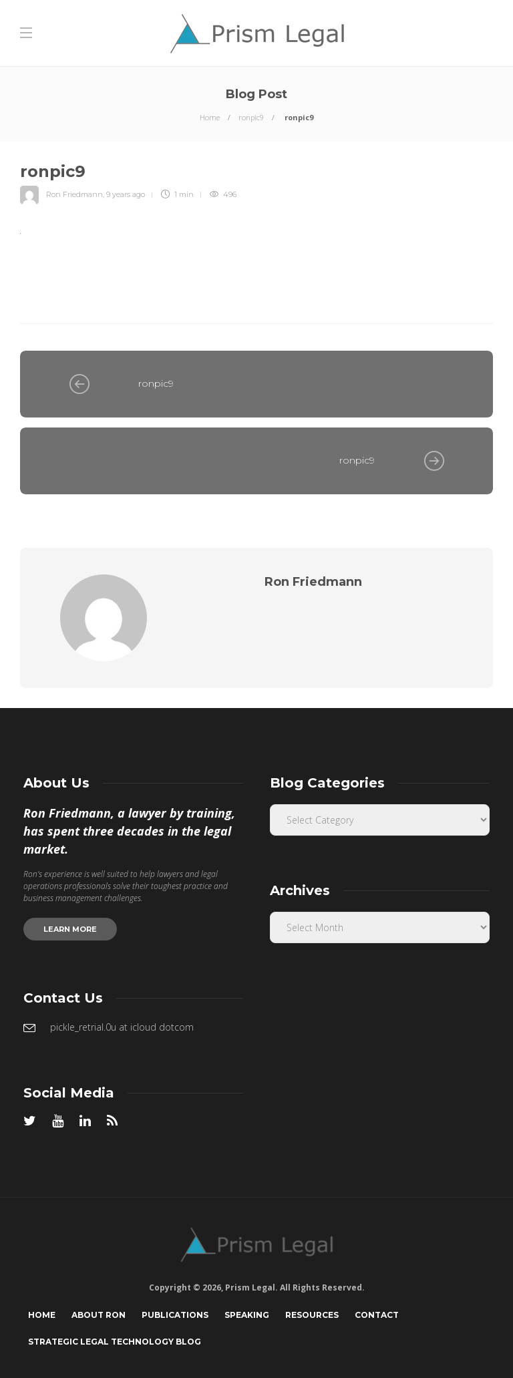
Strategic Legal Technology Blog (114, 1342)
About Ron (98, 1315)
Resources (312, 1315)
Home (210, 117)
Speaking (246, 1315)
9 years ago (125, 194)
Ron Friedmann (74, 194)
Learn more (70, 929)
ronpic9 (251, 117)
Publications (175, 1315)
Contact (377, 1315)
